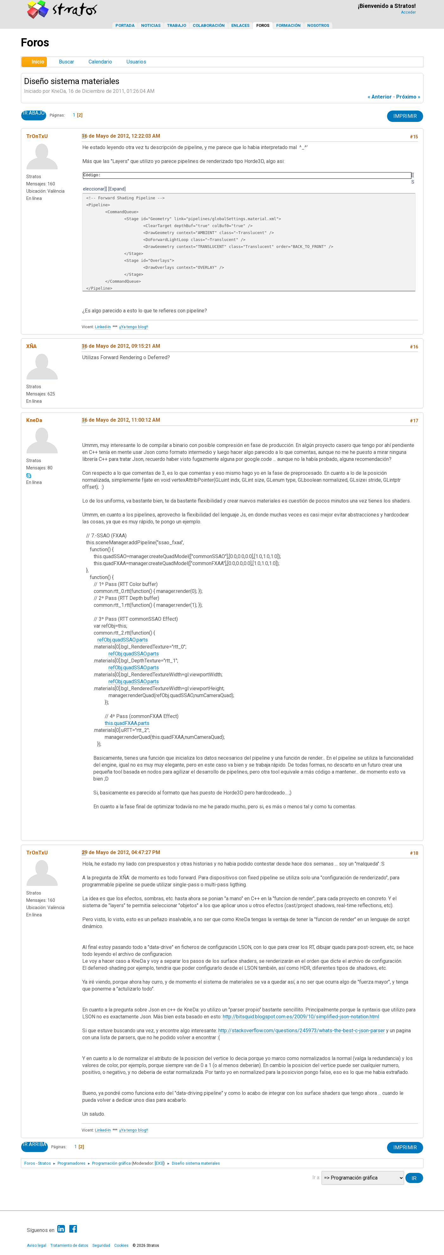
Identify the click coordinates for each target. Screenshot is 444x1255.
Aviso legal (36, 1245)
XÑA (31, 346)
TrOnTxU (37, 136)
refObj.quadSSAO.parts (122, 640)
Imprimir (405, 116)
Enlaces (240, 25)
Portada (125, 25)
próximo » (408, 97)
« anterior (380, 97)
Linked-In (103, 326)
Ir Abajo (34, 113)
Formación (288, 25)
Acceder (408, 12)
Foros (262, 25)
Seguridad (101, 1245)
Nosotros (318, 25)
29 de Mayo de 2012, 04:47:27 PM (121, 852)
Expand (116, 189)
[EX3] (159, 1163)
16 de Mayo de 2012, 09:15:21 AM (121, 346)
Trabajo (176, 25)
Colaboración (209, 25)
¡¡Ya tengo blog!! (133, 326)
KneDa (34, 420)
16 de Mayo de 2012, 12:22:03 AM (121, 136)
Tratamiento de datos (69, 1245)
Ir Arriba (34, 1144)
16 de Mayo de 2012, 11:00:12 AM (121, 420)
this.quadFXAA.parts (127, 723)
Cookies (121, 1245)
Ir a (315, 1177)
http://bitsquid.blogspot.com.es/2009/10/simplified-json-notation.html (301, 1017)
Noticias (150, 25)
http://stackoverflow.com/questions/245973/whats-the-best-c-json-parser (301, 1031)
